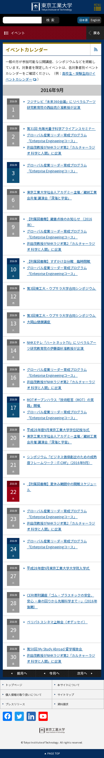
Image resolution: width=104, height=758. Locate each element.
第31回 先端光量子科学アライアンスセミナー (61, 128)
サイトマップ (65, 694)
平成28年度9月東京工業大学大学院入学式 (58, 568)
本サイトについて (68, 685)
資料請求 (63, 704)
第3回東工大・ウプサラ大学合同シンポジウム (61, 288)
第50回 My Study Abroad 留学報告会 (55, 648)
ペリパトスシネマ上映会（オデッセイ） (57, 621)
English (95, 20)
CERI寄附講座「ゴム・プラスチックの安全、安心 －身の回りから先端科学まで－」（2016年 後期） (62, 601)
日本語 (83, 20)
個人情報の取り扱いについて (24, 694)
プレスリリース (15, 704)
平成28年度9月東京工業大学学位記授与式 (58, 429)
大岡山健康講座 (39, 321)
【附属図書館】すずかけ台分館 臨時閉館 (59, 261)
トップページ (14, 685)
